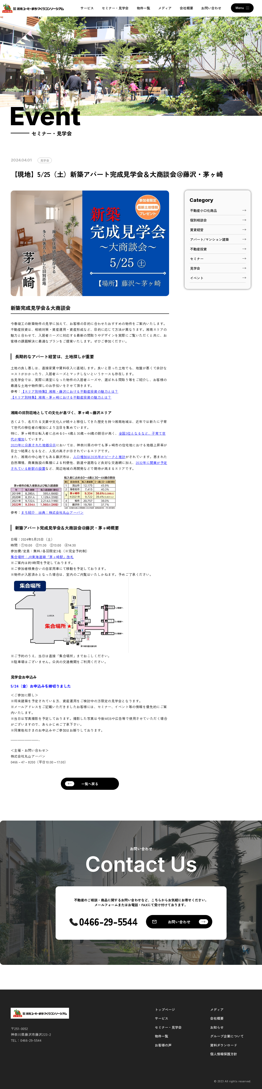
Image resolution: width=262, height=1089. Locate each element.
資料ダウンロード (223, 1045)
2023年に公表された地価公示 (33, 444)
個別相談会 (218, 220)
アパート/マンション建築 (218, 239)
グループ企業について (227, 1036)
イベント (218, 277)
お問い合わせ (211, 7)
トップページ (165, 1009)
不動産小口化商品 (218, 210)
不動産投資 (218, 248)
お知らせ (217, 1027)
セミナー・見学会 (115, 7)
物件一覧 (143, 7)
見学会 (44, 160)
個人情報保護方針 (223, 1053)
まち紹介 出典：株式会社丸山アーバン (52, 512)
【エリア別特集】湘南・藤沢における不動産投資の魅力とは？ (69, 391)
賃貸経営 (218, 229)
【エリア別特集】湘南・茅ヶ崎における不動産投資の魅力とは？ (61, 397)
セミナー (218, 258)
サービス (87, 7)
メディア (165, 7)
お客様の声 (163, 1045)
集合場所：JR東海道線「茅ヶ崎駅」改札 (42, 556)
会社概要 (186, 7)
